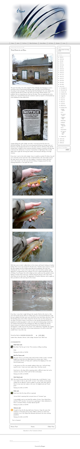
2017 (61, 74)
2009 (61, 140)
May (62, 101)
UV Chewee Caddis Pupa (63, 132)
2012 (61, 84)
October (63, 91)
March (62, 105)
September (63, 93)
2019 (61, 70)
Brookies (20, 337)
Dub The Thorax (18, 355)
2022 (61, 65)
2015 (61, 78)
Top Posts (24, 43)
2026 (61, 57)
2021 (61, 66)
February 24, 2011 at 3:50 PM (21, 404)
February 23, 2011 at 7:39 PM (21, 352)
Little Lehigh (30, 337)
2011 (61, 86)
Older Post (51, 426)
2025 (61, 59)
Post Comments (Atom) (36, 430)
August (62, 95)
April (62, 103)
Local (64, 43)
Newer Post (14, 426)
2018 (61, 72)
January (62, 136)
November (63, 90)
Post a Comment (16, 420)
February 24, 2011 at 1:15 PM (21, 387)
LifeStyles (63, 122)
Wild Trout (44, 337)
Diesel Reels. (63, 129)
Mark (15, 391)
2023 (61, 63)
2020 (61, 68)
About (18, 43)
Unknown (16, 408)
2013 (61, 82)
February (63, 107)
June (62, 99)
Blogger (43, 446)
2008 (61, 142)
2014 (61, 80)
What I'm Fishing (33, 43)
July (62, 97)
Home (12, 43)
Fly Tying (51, 43)
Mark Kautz (16, 344)
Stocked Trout (37, 337)
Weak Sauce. (63, 120)
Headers (58, 43)
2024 (61, 61)
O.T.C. (62, 112)
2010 (61, 138)
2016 (61, 76)
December (63, 88)
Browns (24, 337)
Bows (16, 337)
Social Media (43, 43)
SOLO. (62, 127)
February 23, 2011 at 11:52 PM (21, 374)
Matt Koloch (17, 377)
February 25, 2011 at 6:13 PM (21, 417)
